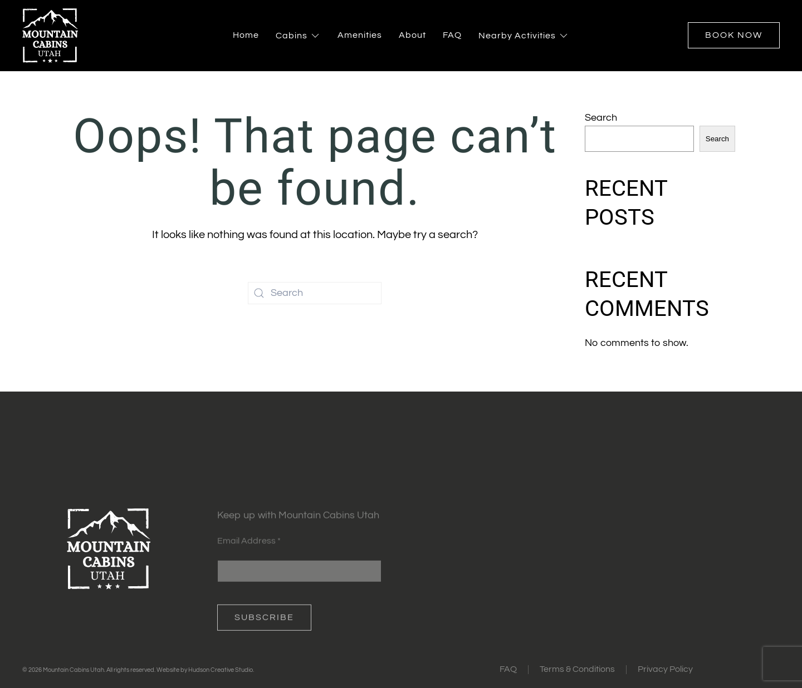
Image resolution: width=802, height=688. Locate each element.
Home (246, 35)
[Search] (315, 293)
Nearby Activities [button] (523, 35)
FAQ (452, 35)
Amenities (360, 35)
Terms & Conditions (577, 669)
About (412, 35)
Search (601, 117)
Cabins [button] (298, 35)
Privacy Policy (665, 669)
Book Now (733, 35)
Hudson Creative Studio (220, 670)
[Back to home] (50, 35)
